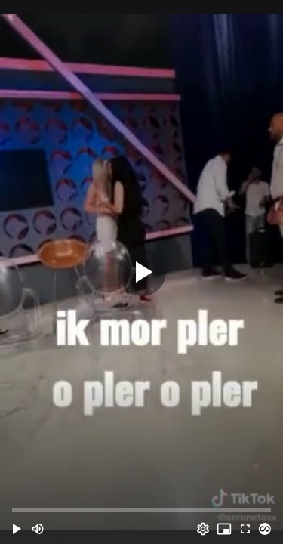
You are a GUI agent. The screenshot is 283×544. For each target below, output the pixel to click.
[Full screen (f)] (245, 529)
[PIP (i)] (224, 529)
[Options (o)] (203, 529)
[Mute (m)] (38, 529)
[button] (17, 529)
